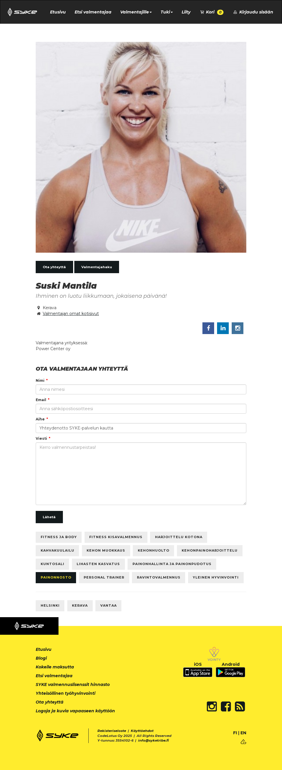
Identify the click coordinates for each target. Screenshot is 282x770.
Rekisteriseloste (111, 731)
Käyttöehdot (142, 731)
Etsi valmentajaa (93, 12)
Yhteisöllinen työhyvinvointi (65, 693)
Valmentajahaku (96, 267)
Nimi (40, 380)
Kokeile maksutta (55, 667)
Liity (186, 12)
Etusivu (58, 12)
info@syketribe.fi (153, 740)
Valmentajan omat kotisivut (71, 313)
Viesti (41, 438)
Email (41, 400)
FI (235, 732)
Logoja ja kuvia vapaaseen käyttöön (75, 710)
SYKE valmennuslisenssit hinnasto (73, 684)
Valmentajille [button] (136, 12)
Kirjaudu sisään (252, 12)
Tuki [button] (167, 12)
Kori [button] (211, 12)
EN (243, 732)
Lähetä (49, 517)
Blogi (41, 658)
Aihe (40, 419)
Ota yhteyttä (54, 267)
